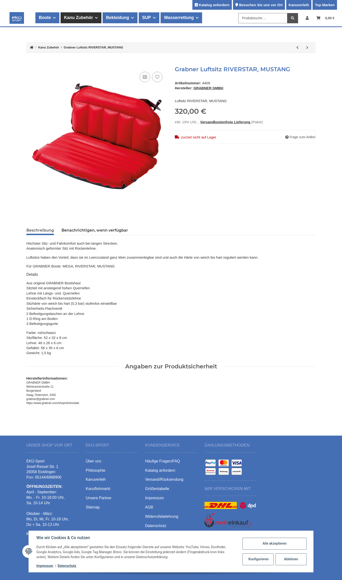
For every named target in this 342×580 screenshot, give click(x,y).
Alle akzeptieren (274, 543)
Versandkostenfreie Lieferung (225, 122)
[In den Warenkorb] (30, 63)
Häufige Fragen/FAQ (162, 461)
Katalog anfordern (214, 5)
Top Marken (325, 5)
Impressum (44, 566)
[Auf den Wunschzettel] (157, 77)
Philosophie (95, 470)
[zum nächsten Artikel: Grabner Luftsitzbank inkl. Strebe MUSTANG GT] (307, 48)
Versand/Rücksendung (164, 479)
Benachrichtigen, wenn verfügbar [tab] (95, 230)
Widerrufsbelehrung (161, 516)
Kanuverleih (299, 5)
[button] (307, 18)
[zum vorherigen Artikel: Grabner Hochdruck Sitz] (297, 48)
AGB (149, 507)
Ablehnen (291, 559)
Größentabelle (157, 489)
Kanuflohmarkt (98, 489)
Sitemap (93, 507)
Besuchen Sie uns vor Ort (261, 5)
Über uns (93, 461)
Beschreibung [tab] (40, 230)
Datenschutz (66, 566)
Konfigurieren (258, 559)
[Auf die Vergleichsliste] (145, 77)
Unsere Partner (99, 498)
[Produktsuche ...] (262, 18)
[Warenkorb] (325, 18)
